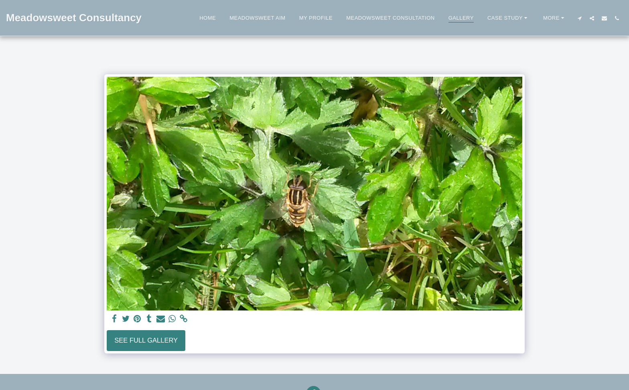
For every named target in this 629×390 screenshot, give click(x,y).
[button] (508, 18)
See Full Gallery (146, 340)
